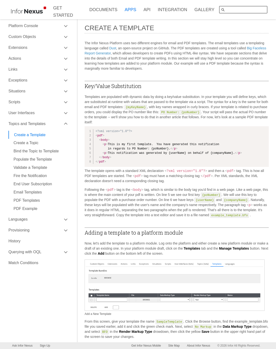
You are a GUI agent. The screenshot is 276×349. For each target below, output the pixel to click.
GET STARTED (63, 12)
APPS (130, 9)
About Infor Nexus (198, 345)
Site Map (174, 345)
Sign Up (45, 345)
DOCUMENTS (103, 9)
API (147, 9)
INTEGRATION (172, 9)
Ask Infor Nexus (22, 345)
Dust (112, 48)
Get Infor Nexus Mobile (146, 345)
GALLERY (204, 9)
